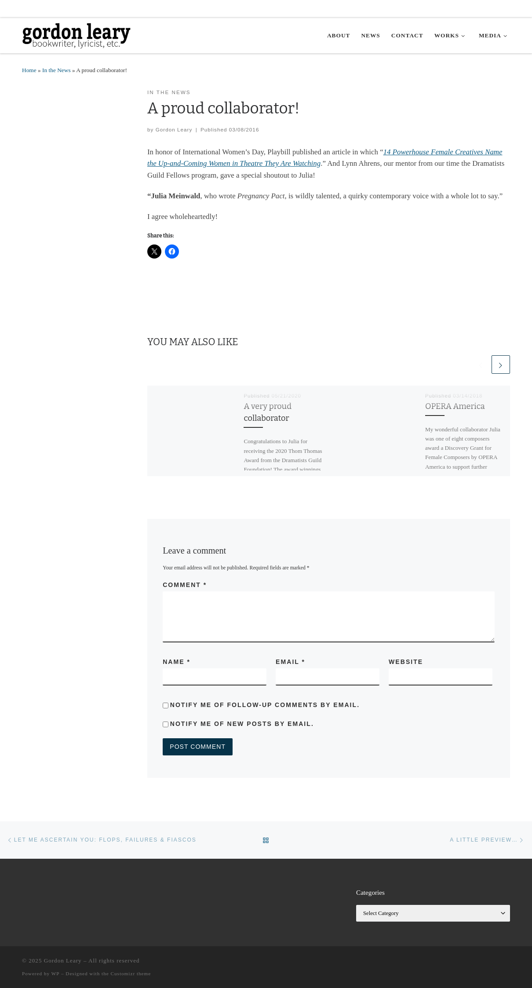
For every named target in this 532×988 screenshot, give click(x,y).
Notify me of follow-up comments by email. (265, 704)
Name (176, 661)
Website (406, 661)
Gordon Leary (174, 129)
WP (55, 973)
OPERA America (455, 406)
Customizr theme (131, 973)
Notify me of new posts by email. (242, 723)
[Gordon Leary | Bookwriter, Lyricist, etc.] (77, 35)
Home (29, 70)
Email (290, 661)
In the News (56, 70)
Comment (185, 584)
